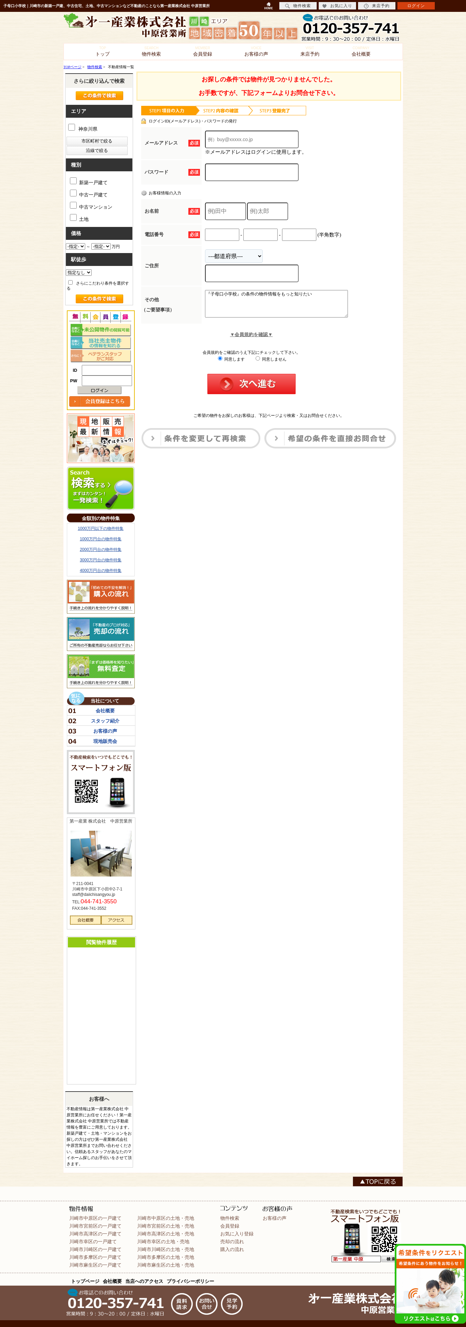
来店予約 (309, 51)
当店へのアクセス (144, 1281)
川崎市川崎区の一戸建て (95, 1249)
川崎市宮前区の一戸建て (95, 1226)
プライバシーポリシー (190, 1281)
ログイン (416, 5)
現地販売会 (105, 741)
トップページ (85, 1281)
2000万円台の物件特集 (101, 549)
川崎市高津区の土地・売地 (165, 1233)
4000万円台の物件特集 (101, 570)
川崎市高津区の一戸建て (95, 1233)
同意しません (271, 364)
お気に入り (337, 5)
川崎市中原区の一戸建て (95, 1218)
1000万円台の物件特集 (101, 539)
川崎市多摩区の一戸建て (95, 1257)
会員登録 (202, 51)
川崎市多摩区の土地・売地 (165, 1257)
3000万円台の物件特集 (101, 560)
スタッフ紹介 (105, 721)
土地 (79, 218)
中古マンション (91, 206)
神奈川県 (83, 129)
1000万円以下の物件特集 (101, 528)
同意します (231, 364)
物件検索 (151, 51)
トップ (102, 51)
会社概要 (361, 51)
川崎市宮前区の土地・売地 (165, 1226)
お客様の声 (256, 51)
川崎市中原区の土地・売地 (165, 1218)
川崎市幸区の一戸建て (93, 1241)
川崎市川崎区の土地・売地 (165, 1249)
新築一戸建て (89, 181)
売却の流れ (232, 1241)
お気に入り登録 (237, 1233)
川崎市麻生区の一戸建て (95, 1265)
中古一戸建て (89, 193)
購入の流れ (232, 1249)
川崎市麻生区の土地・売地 (165, 1265)
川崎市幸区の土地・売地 (163, 1241)
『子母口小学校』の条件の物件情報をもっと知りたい (285, 306)
